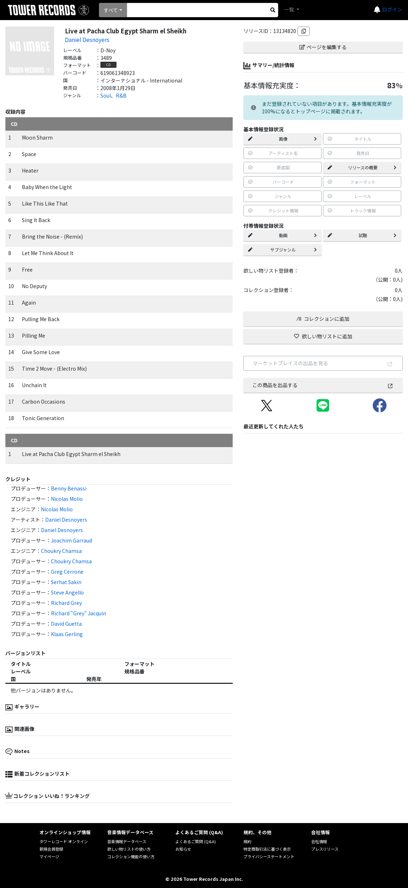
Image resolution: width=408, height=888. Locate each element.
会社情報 (319, 841)
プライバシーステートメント (268, 856)
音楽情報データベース (126, 841)
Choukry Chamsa (61, 550)
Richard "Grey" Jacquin (78, 613)
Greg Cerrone (67, 571)
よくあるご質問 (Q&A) (195, 841)
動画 (282, 235)
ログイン (392, 9)
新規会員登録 (51, 849)
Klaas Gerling (67, 634)
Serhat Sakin (66, 582)
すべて (111, 10)
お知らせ (183, 849)
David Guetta (66, 623)
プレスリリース (324, 849)
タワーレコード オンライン (63, 841)
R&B (121, 95)
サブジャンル (282, 249)
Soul (105, 95)
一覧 (289, 9)
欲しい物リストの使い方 (129, 849)
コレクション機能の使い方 (131, 856)
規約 (247, 841)
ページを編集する (323, 47)
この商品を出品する (322, 385)
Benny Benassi (68, 488)
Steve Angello (67, 592)
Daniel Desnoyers (87, 39)
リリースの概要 (362, 167)
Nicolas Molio (67, 498)
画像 (282, 139)
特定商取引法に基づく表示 (267, 849)
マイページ (49, 856)
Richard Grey (66, 602)
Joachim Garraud (71, 540)
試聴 (362, 235)
